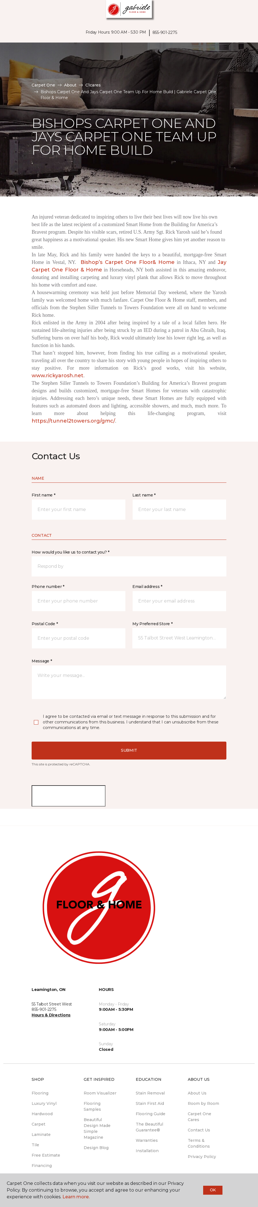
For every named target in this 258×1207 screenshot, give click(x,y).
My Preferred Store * (152, 624)
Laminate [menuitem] (41, 1134)
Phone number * (48, 587)
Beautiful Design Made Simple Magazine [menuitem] (97, 1128)
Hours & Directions (51, 1015)
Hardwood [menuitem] (42, 1113)
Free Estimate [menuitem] (46, 1155)
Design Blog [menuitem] (96, 1147)
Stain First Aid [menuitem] (150, 1103)
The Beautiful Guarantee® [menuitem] (149, 1127)
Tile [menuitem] (35, 1144)
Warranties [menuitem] (147, 1140)
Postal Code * (45, 624)
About (70, 85)
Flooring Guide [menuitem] (150, 1113)
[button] (236, 11)
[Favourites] (243, 11)
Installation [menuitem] (147, 1150)
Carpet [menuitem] (38, 1124)
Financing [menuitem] (42, 1165)
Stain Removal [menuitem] (150, 1093)
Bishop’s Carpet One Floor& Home (128, 262)
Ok (213, 1189)
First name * (43, 495)
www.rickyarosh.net (57, 375)
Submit (129, 750)
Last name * (144, 495)
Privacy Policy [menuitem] (202, 1156)
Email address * (147, 587)
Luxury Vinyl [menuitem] (44, 1103)
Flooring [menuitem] (40, 1093)
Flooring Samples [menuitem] (92, 1106)
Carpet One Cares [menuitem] (199, 1116)
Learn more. (76, 1196)
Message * (42, 661)
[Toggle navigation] (8, 11)
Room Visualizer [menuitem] (100, 1093)
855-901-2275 (165, 32)
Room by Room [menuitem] (203, 1103)
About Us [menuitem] (197, 1093)
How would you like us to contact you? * (70, 552)
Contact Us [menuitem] (199, 1130)
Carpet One (43, 85)
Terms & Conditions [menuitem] (199, 1143)
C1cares (93, 85)
